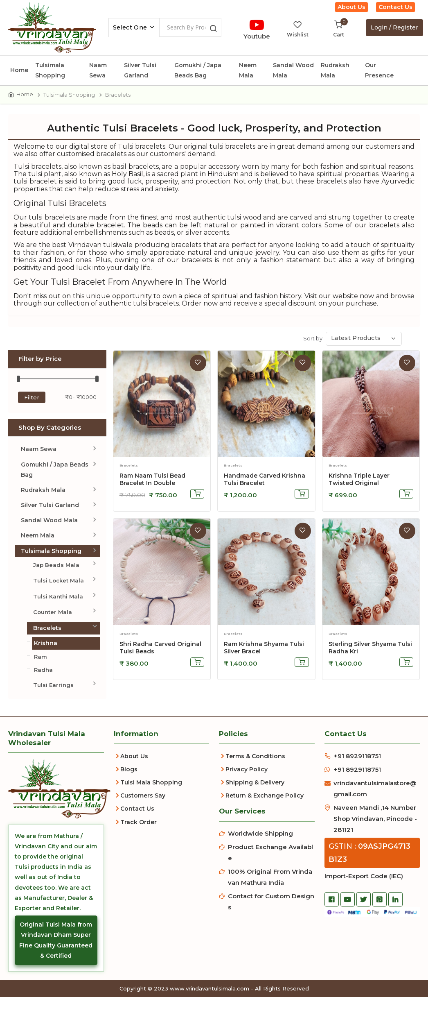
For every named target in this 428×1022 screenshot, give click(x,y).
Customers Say (142, 810)
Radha (43, 684)
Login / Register (394, 27)
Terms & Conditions (255, 770)
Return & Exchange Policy (264, 810)
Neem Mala (248, 70)
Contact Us (395, 7)
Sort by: (313, 352)
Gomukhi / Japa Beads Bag (197, 70)
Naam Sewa (98, 70)
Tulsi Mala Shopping (151, 796)
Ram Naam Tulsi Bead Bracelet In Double (152, 493)
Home (19, 70)
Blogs (128, 783)
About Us (351, 7)
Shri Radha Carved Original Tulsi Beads (160, 662)
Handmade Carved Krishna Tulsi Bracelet (264, 493)
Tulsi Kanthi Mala (58, 610)
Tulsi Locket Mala (58, 594)
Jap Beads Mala (56, 579)
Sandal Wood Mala (293, 70)
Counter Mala (52, 626)
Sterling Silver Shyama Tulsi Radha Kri (370, 662)
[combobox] (134, 27)
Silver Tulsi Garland (140, 70)
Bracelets (47, 642)
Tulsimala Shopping (50, 70)
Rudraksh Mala (335, 70)
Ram (40, 671)
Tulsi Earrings (53, 699)
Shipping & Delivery (254, 796)
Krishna (45, 657)
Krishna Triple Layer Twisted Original (359, 493)
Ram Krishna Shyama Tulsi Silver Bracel (264, 662)
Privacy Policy (246, 783)
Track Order (138, 836)
